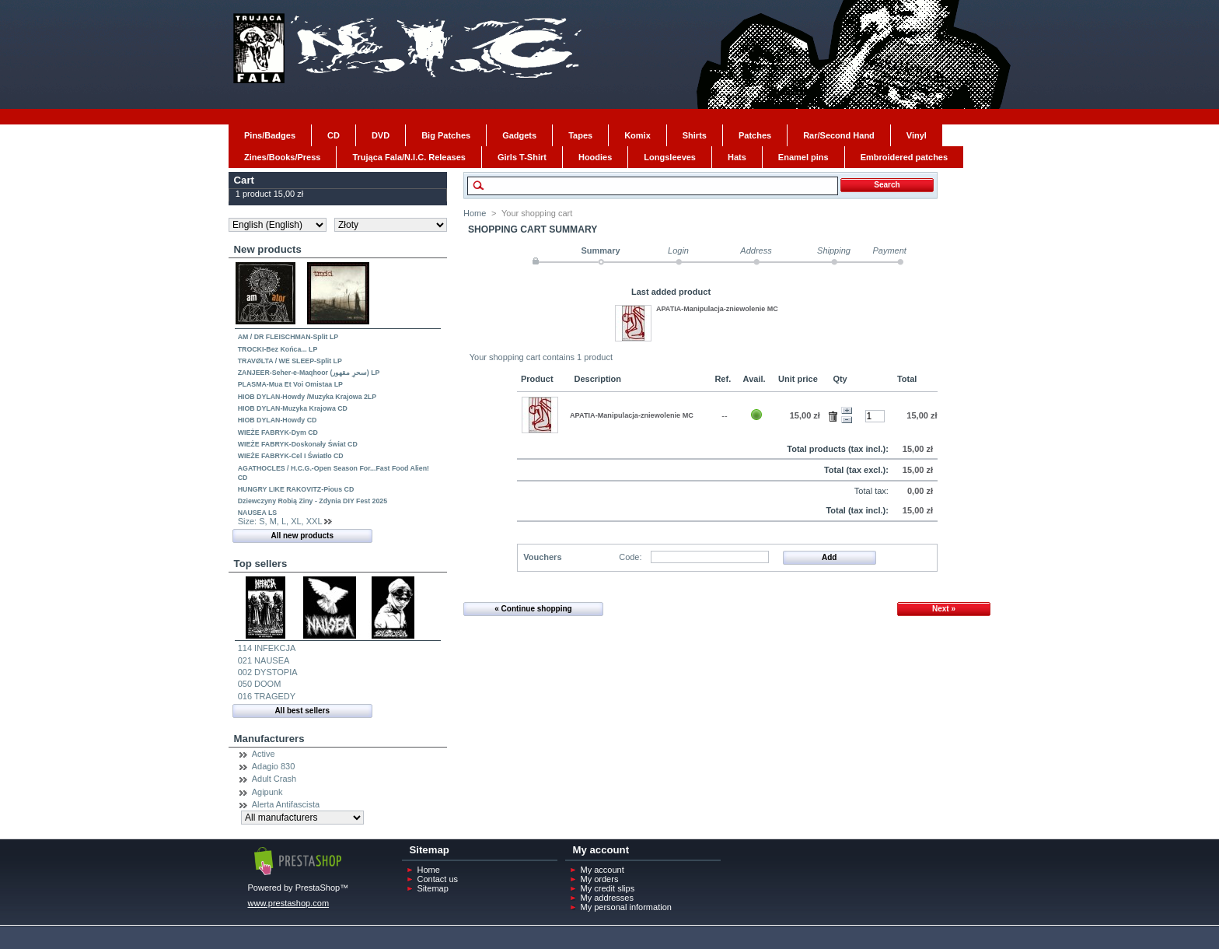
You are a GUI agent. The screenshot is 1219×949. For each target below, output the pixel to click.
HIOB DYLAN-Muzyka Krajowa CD (293, 408)
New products (268, 249)
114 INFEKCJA (267, 648)
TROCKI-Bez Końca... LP (278, 349)
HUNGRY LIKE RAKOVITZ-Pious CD (296, 489)
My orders (600, 879)
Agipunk (267, 792)
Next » (943, 608)
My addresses (607, 897)
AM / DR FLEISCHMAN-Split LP (288, 337)
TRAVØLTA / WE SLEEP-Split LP (290, 361)
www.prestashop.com (289, 903)
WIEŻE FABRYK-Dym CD (278, 432)
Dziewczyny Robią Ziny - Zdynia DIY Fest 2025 (312, 501)
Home (474, 213)
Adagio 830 (273, 766)
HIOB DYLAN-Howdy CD (277, 420)
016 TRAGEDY (266, 696)
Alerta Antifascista (286, 804)
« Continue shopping (532, 608)
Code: (630, 557)
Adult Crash (274, 778)
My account (602, 869)
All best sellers (302, 710)
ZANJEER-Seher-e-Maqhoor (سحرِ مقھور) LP (309, 372)
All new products (302, 535)
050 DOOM (259, 683)
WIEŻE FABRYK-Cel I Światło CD (291, 456)
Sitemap (433, 888)
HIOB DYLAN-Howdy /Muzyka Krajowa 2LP (307, 397)
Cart (244, 180)
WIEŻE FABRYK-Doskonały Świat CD (298, 444)
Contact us (438, 879)
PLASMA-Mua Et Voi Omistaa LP (290, 384)
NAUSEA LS (258, 513)
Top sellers (261, 563)
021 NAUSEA (264, 660)
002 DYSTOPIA (268, 672)
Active (263, 753)
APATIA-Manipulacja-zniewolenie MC (717, 309)
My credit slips (608, 888)
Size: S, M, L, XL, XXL (280, 521)
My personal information (626, 907)
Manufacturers (269, 738)
